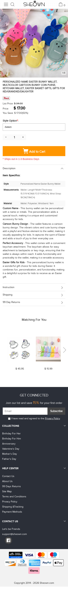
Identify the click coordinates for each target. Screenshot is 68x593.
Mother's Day (9, 453)
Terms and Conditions (14, 496)
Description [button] (9, 168)
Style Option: (11, 120)
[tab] (34, 168)
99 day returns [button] (11, 302)
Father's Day (9, 458)
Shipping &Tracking (12, 506)
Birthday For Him (11, 438)
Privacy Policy (52, 418)
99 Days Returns (11, 486)
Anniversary (8, 443)
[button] (66, 43)
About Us (7, 481)
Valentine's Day (10, 448)
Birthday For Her (11, 433)
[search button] (12, 4)
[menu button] (6, 4)
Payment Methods (12, 511)
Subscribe (56, 411)
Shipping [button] (7, 294)
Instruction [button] (8, 287)
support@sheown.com (14, 534)
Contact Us (8, 476)
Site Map (7, 491)
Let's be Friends (11, 529)
